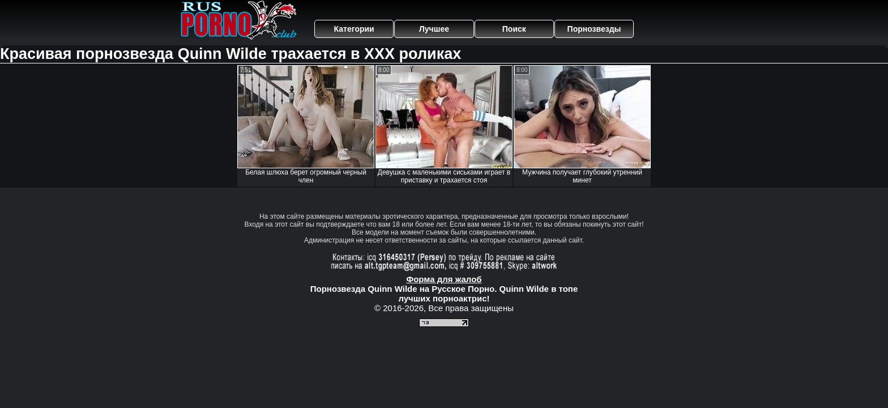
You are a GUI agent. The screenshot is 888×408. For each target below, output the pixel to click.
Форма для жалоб (443, 279)
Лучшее (434, 28)
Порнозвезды (594, 28)
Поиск (514, 28)
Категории (354, 28)
